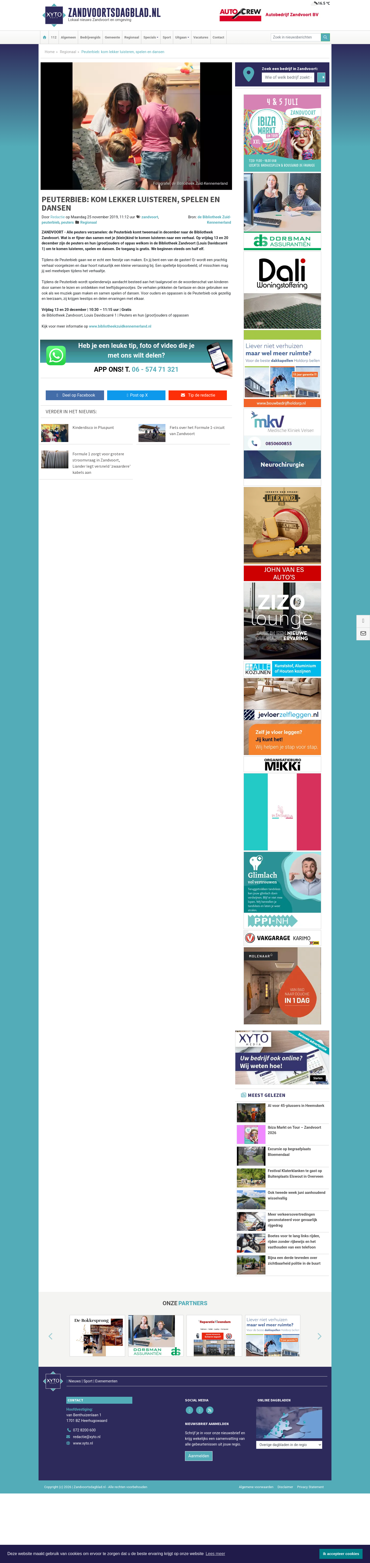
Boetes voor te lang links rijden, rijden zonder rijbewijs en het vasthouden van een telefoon (294, 1241)
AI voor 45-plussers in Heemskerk (296, 1106)
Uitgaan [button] (181, 37)
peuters (67, 222)
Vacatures (200, 37)
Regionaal (131, 37)
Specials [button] (149, 37)
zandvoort (149, 217)
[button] (45, 1337)
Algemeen (68, 37)
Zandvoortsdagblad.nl (114, 12)
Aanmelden (198, 1445)
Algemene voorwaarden (256, 1476)
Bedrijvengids (90, 37)
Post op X (136, 395)
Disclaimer (285, 1476)
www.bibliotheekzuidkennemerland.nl (120, 326)
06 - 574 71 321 (155, 369)
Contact (218, 37)
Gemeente (112, 37)
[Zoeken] (325, 37)
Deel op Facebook (75, 395)
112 (54, 37)
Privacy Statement (310, 1476)
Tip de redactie (197, 395)
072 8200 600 (84, 1419)
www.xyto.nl (83, 1432)
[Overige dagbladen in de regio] (289, 1408)
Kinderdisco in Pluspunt (93, 427)
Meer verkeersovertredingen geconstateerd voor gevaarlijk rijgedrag (292, 1220)
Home (50, 52)
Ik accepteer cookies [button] (341, 1554)
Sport (167, 37)
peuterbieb (51, 222)
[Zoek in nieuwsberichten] (296, 37)
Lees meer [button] (215, 1553)
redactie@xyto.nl (86, 1426)
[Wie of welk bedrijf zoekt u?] (288, 77)
